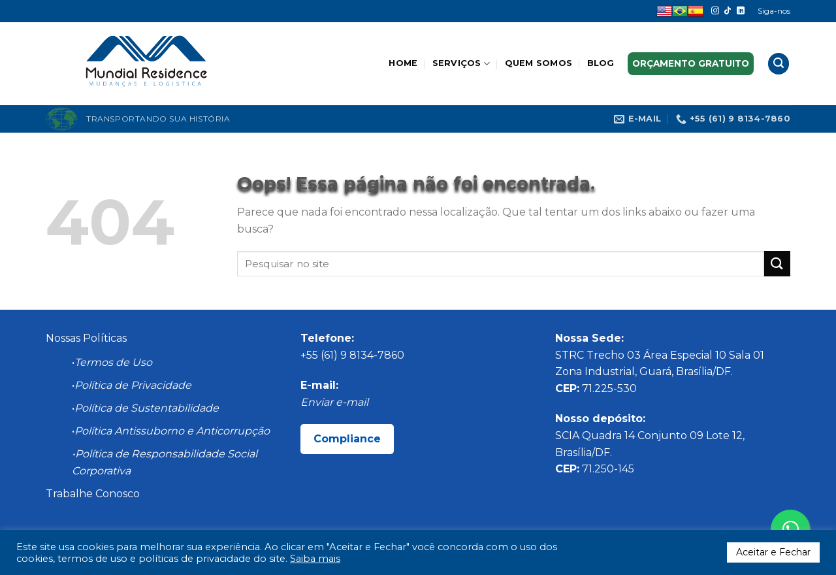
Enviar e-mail (334, 402)
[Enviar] (777, 263)
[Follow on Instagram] (715, 11)
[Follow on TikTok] (728, 11)
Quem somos (539, 63)
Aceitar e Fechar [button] (773, 552)
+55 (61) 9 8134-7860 (352, 355)
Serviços (461, 64)
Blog (601, 63)
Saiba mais (315, 559)
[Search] (778, 63)
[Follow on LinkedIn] (741, 11)
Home (403, 63)
